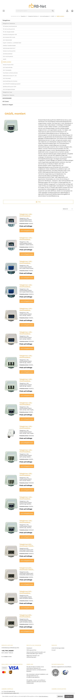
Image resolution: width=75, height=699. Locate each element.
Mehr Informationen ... (43, 696)
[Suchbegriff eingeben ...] (33, 10)
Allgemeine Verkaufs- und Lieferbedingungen (61, 686)
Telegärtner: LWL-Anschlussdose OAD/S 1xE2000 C (38, 236)
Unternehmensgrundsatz (58, 622)
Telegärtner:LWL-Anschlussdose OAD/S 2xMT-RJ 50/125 (39, 569)
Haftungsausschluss (31, 624)
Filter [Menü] (38, 201)
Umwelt (53, 624)
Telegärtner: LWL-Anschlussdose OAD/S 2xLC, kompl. (39, 303)
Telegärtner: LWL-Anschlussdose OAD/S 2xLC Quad (38, 259)
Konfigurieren (69, 696)
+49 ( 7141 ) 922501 (8, 625)
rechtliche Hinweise (34, 620)
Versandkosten (34, 688)
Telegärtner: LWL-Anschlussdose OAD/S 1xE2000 (37, 214)
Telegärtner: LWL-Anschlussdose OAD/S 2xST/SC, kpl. (38, 502)
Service (54, 620)
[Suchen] (53, 10)
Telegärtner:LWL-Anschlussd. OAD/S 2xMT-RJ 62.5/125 (39, 525)
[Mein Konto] (67, 10)
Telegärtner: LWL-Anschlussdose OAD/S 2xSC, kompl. (39, 391)
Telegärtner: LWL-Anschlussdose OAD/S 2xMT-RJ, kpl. (39, 347)
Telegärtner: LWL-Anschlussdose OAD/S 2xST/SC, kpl (38, 480)
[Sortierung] (67, 209)
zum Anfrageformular (46, 229)
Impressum (29, 622)
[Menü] (4, 10)
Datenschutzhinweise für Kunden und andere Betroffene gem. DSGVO (35, 686)
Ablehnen (60, 696)
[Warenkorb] (71, 10)
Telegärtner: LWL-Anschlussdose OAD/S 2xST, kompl (38, 436)
